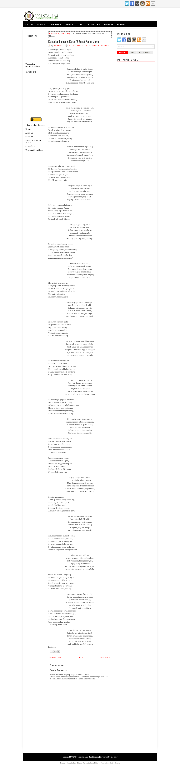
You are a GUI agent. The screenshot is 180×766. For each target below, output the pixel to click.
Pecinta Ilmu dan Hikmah (88, 757)
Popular (122, 52)
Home (28, 129)
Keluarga (121, 24)
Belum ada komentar (100, 45)
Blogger (41, 125)
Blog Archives (144, 52)
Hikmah (42, 23)
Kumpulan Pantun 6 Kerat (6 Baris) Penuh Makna (73, 41)
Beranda (29, 24)
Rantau (69, 23)
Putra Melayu (94, 763)
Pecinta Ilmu (72, 763)
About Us (29, 133)
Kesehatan (108, 24)
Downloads (55, 23)
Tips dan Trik (94, 23)
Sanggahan (30, 146)
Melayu (68, 33)
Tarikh (79, 24)
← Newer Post (55, 657)
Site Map (29, 137)
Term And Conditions (34, 150)
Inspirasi (60, 33)
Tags (132, 52)
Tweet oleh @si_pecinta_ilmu (32, 65)
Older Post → (105, 657)
